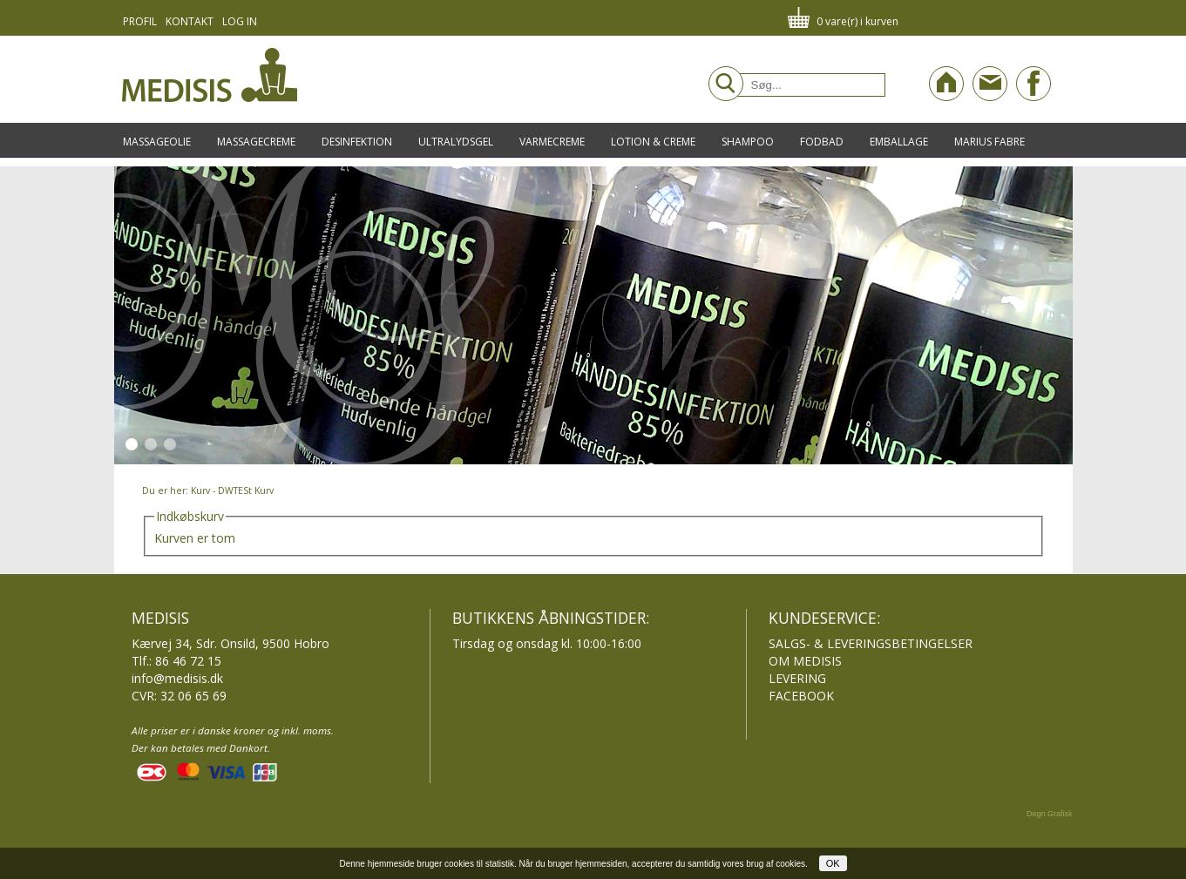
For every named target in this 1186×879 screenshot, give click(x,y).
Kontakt (189, 21)
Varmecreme (552, 141)
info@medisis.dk (177, 678)
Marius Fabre (989, 141)
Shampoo (748, 141)
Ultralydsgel (455, 141)
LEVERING (797, 678)
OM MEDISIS (805, 660)
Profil (140, 21)
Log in (239, 21)
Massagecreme (256, 141)
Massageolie (157, 141)
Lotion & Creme (653, 141)
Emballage (899, 141)
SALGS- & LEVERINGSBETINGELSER (871, 643)
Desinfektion (357, 141)
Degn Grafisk (1050, 813)
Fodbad (822, 141)
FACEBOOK (801, 695)
